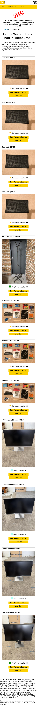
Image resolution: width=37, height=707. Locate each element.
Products (11, 7)
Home (3, 7)
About (20, 7)
